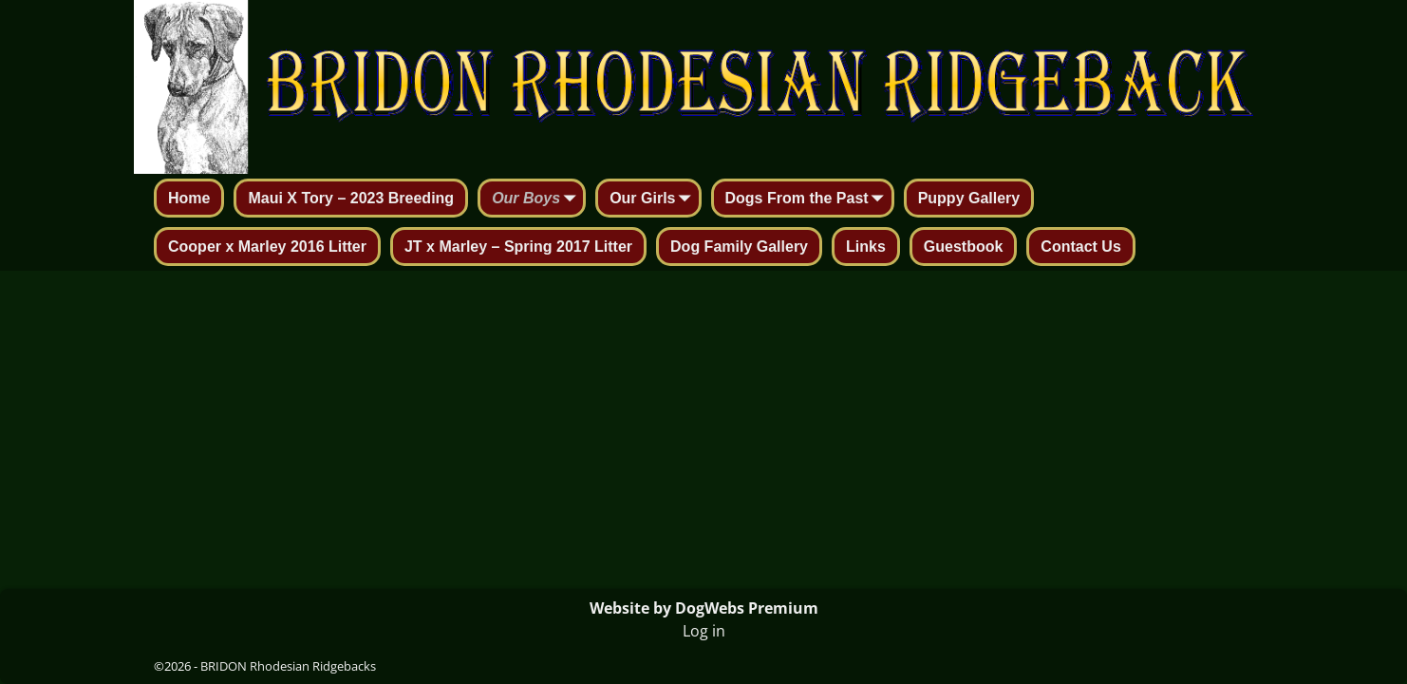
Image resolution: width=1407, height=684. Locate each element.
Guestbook (964, 246)
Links (866, 246)
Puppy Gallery (969, 198)
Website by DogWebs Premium (704, 608)
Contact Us (1080, 246)
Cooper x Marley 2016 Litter (267, 246)
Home (189, 198)
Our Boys (537, 199)
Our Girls (654, 199)
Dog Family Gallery (739, 246)
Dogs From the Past (808, 199)
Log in (704, 630)
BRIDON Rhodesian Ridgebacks (288, 665)
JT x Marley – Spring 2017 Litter (518, 246)
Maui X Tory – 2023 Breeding (351, 198)
